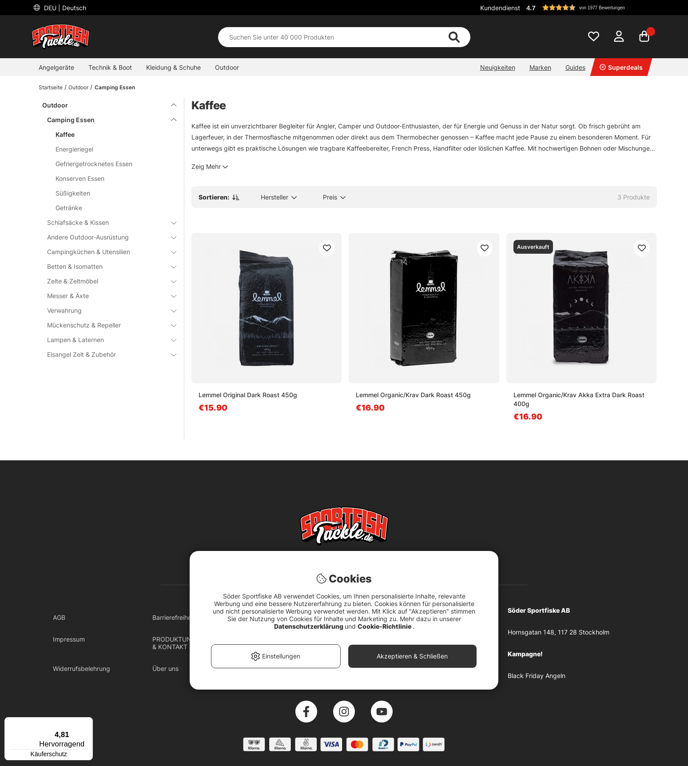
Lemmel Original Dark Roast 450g (248, 395)
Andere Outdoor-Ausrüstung (106, 237)
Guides (575, 67)
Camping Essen (115, 87)
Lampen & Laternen (106, 339)
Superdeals (621, 67)
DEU (64, 8)
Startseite (51, 87)
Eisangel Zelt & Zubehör (106, 354)
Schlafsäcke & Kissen (106, 222)
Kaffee (65, 134)
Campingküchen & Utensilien (106, 251)
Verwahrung (106, 310)
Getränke (69, 207)
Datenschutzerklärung (309, 626)
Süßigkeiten (73, 193)
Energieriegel (74, 149)
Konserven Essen (80, 178)
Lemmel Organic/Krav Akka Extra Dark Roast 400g (578, 399)
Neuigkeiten (497, 67)
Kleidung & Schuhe (173, 67)
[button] (590, 7)
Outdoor (227, 67)
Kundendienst (500, 8)
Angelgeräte (56, 67)
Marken (540, 67)
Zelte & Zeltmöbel (106, 281)
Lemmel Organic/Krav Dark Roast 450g (413, 395)
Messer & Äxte (106, 295)
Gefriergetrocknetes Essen (94, 164)
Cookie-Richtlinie (385, 626)
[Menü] (87, 722)
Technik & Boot (110, 67)
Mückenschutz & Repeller (106, 325)
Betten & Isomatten (106, 266)
